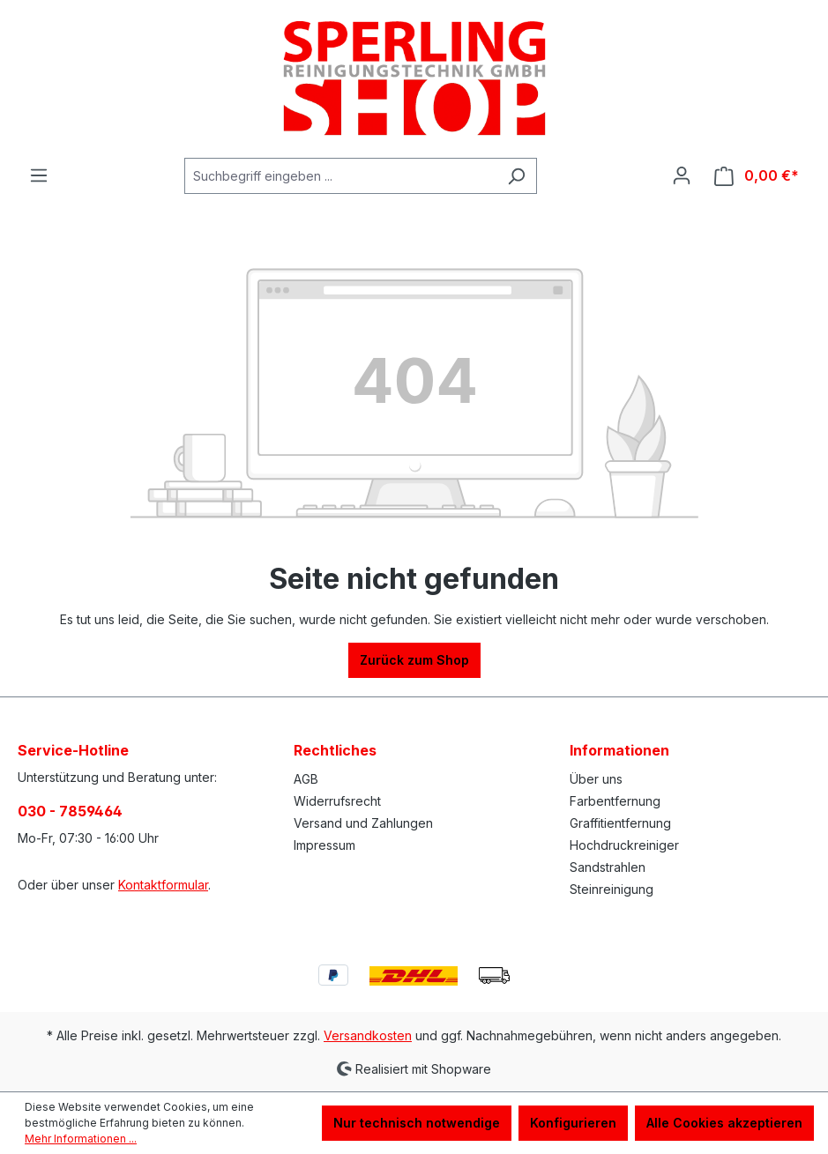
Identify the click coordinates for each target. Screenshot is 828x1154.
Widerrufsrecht (337, 800)
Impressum (324, 845)
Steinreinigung (611, 889)
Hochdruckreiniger (624, 845)
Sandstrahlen (607, 867)
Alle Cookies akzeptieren (724, 1122)
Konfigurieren (573, 1122)
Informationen (619, 750)
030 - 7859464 (70, 811)
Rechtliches (335, 750)
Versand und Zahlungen (363, 822)
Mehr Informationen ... (81, 1138)
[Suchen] (516, 176)
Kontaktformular (163, 884)
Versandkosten (368, 1035)
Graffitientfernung (620, 822)
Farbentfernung (615, 800)
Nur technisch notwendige (416, 1122)
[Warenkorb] (756, 176)
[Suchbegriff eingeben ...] (340, 176)
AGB (306, 778)
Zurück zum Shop (414, 659)
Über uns (596, 778)
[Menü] (39, 175)
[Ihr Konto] (681, 175)
